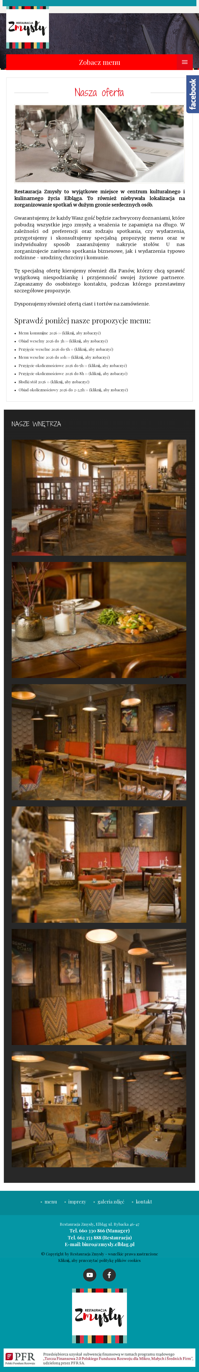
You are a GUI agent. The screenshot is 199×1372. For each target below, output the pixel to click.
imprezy (76, 1202)
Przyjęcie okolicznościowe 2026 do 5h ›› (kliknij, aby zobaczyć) (73, 365)
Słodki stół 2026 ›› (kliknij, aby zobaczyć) (54, 381)
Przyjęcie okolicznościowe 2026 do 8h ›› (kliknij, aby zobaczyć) (73, 373)
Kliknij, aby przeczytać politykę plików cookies (99, 1260)
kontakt (142, 1202)
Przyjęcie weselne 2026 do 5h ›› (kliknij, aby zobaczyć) (66, 349)
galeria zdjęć (109, 1202)
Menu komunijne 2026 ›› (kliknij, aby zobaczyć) (60, 333)
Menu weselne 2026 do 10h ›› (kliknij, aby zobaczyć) (64, 357)
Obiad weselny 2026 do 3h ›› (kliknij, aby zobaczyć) (63, 341)
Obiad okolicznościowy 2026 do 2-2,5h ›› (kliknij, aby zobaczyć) (73, 389)
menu (49, 1202)
